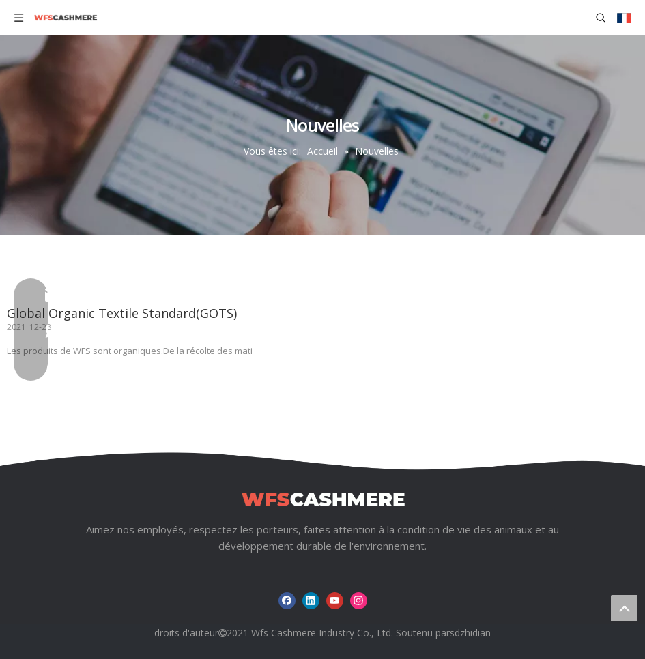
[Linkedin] (310, 600)
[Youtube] (334, 600)
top (624, 608)
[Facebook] (287, 600)
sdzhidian (470, 632)
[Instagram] (358, 600)
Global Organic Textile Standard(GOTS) (122, 313)
